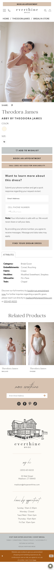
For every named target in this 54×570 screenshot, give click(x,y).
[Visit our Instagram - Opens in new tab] (19, 411)
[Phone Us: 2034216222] (9, 11)
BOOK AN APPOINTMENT (27, 160)
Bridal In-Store (41, 19)
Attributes (8, 261)
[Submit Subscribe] (47, 403)
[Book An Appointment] (27, 4)
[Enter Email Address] (27, 203)
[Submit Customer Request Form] (27, 250)
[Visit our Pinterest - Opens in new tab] (29, 411)
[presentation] (13, 350)
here (34, 568)
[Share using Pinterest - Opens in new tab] (12, 106)
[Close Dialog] (3, 564)
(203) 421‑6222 (27, 478)
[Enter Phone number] (25, 217)
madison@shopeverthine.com (39, 305)
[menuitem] (4, 11)
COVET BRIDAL (39, 545)
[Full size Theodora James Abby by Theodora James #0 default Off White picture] (27, 62)
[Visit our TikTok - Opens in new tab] (35, 411)
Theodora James (21, 19)
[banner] (27, 11)
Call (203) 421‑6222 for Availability (27, 169)
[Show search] (45, 11)
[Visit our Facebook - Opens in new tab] (25, 411)
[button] (4, 11)
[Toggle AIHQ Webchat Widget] (50, 566)
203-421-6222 (10, 308)
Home (6, 19)
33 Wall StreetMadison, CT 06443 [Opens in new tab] (27, 485)
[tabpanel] (27, 62)
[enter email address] (27, 403)
